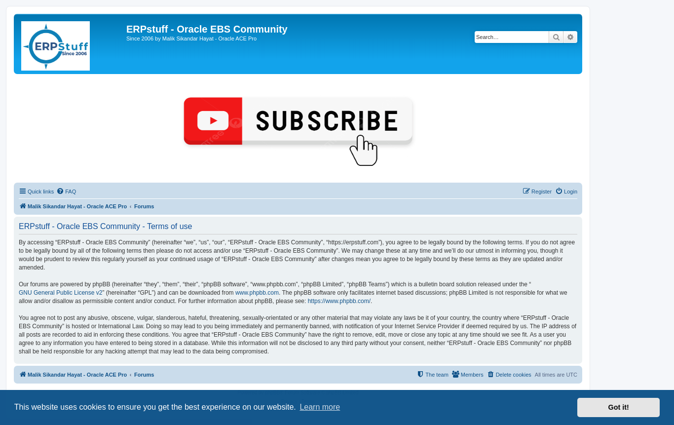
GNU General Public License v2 (60, 292)
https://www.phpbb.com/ (339, 301)
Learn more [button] (320, 407)
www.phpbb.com (257, 292)
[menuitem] (66, 191)
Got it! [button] (618, 407)
